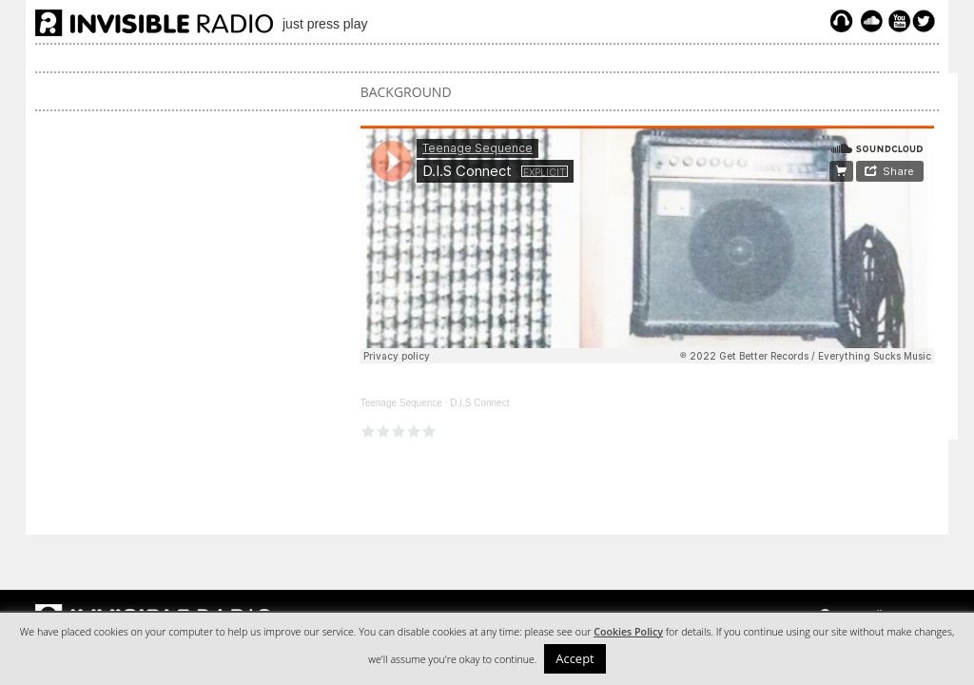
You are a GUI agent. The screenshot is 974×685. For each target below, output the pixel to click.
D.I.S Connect (479, 403)
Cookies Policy (628, 631)
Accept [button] (574, 658)
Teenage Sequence (401, 403)
